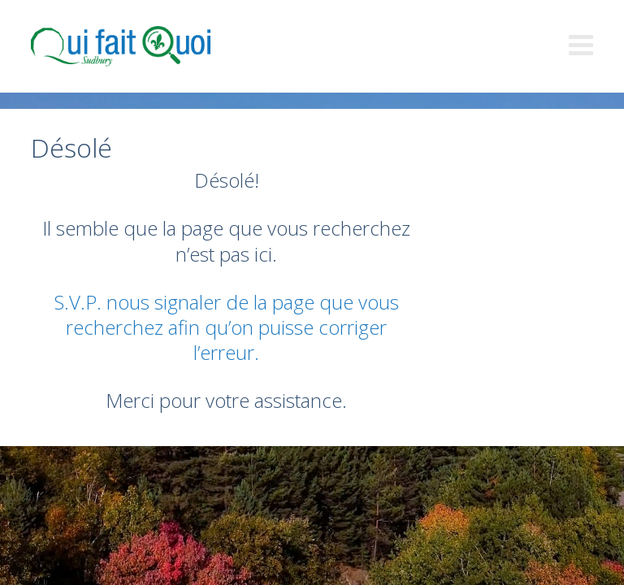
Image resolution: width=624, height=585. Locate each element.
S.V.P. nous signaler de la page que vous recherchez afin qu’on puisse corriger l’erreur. (226, 327)
